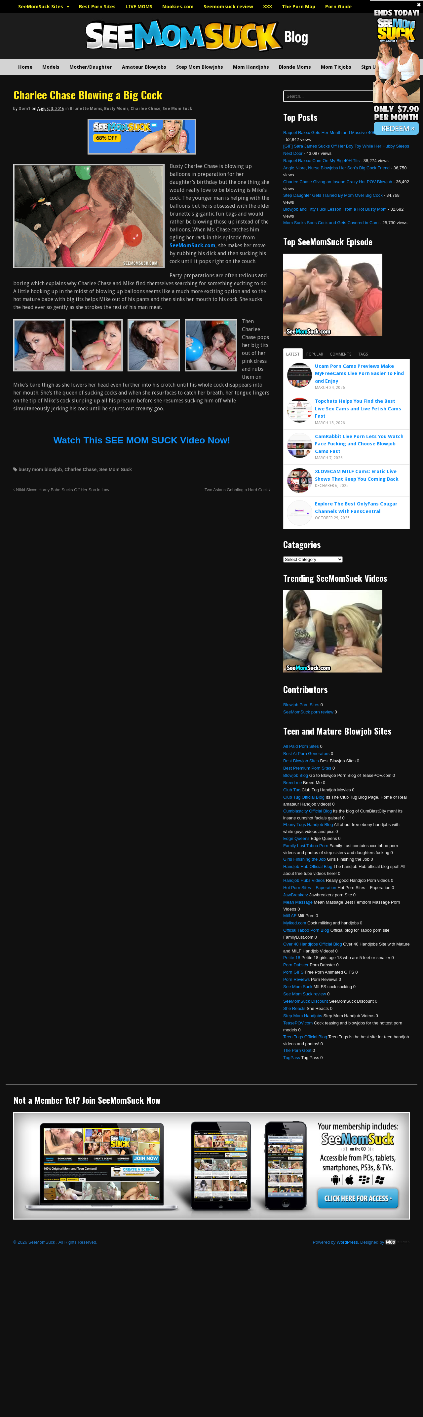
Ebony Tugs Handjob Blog (308, 824)
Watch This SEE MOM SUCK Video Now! (142, 440)
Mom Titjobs (336, 67)
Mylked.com (294, 922)
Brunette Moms (86, 108)
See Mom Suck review (304, 993)
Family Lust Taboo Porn (305, 845)
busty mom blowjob (40, 469)
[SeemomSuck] (142, 150)
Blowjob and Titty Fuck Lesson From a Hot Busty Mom (335, 209)
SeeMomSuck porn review (308, 711)
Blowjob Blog (295, 775)
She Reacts (294, 1008)
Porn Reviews (296, 979)
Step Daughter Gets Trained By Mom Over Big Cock (333, 195)
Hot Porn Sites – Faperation (309, 887)
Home (25, 67)
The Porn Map (298, 7)
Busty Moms (116, 108)
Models (50, 67)
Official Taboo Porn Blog (306, 930)
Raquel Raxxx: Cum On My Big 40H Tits (321, 160)
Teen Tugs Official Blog (305, 1036)
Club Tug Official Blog (304, 797)
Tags (363, 354)
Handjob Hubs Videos (304, 880)
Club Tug (291, 789)
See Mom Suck (177, 108)
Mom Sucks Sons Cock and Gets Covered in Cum (330, 222)
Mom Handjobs (251, 67)
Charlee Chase (146, 108)
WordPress (347, 1242)
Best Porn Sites (97, 7)
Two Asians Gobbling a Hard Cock (238, 490)
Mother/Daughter (90, 67)
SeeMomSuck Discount (305, 1001)
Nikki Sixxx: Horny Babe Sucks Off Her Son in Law (61, 490)
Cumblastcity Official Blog (307, 811)
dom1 (24, 108)
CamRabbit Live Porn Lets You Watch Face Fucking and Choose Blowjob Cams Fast (359, 443)
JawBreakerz (295, 894)
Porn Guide (338, 7)
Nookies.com (178, 7)
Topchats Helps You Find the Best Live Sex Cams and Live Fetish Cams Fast (358, 408)
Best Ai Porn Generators (306, 753)
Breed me (292, 782)
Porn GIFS (293, 972)
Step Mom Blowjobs (199, 67)
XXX (267, 7)
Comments (341, 354)
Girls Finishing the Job (304, 859)
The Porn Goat (297, 1050)
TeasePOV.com (298, 1022)
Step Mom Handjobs (302, 1015)
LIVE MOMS (139, 7)
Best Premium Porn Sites (307, 768)
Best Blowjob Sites (301, 760)
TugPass (291, 1057)
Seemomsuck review (228, 7)
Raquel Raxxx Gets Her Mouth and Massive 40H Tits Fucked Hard (346, 132)
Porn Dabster (296, 964)
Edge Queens (296, 838)
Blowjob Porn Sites (301, 704)
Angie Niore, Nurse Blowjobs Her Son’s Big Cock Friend (336, 167)
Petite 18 (291, 957)
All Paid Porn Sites (301, 746)
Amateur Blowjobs (144, 67)
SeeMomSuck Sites (40, 7)
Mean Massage (298, 902)
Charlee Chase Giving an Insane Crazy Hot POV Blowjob (337, 181)
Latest (293, 354)
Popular (314, 354)
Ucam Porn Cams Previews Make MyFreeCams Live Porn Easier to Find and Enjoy (359, 373)
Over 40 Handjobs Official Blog (312, 944)
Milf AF (289, 915)
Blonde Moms (295, 67)
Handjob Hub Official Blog (307, 866)
